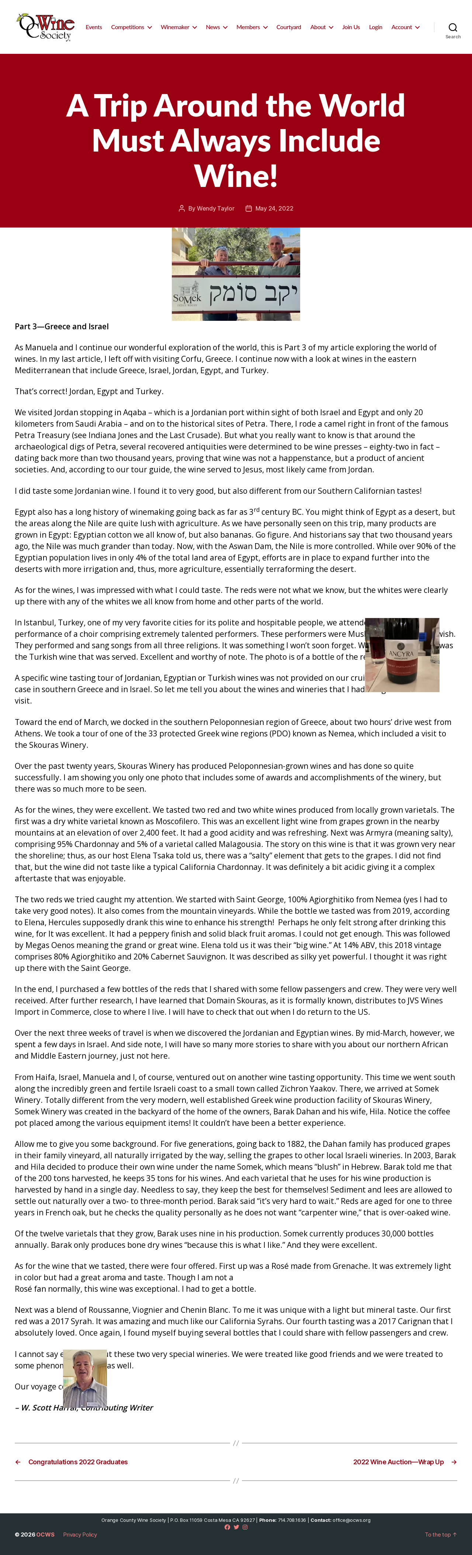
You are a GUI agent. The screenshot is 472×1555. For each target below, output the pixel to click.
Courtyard (289, 26)
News (213, 26)
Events (94, 26)
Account (402, 26)
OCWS (45, 1534)
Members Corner (236, 72)
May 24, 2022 (275, 208)
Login (375, 26)
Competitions (127, 26)
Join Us (351, 26)
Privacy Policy (80, 1534)
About (318, 26)
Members (248, 26)
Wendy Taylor (216, 208)
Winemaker (175, 26)
